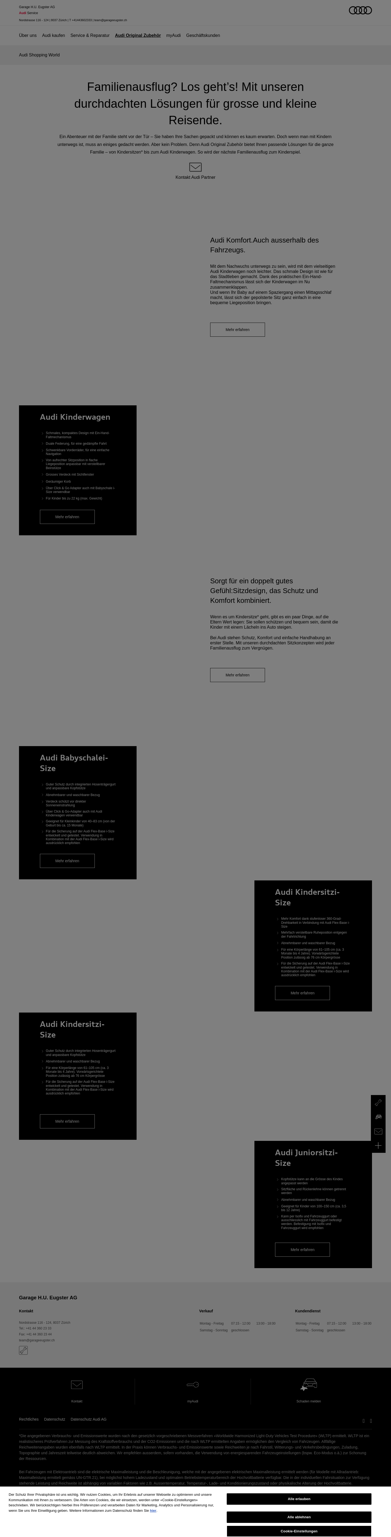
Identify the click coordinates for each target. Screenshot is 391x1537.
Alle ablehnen (299, 1524)
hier (153, 1518)
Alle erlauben (299, 1506)
